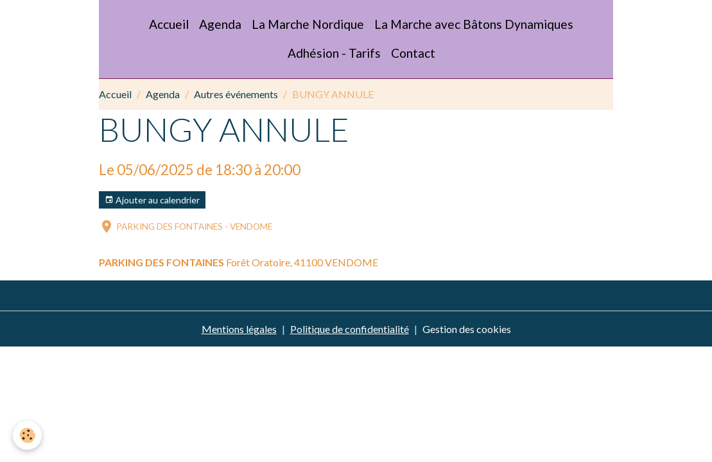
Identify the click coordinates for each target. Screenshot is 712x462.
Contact (413, 53)
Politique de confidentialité (349, 329)
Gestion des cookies (466, 329)
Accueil (169, 24)
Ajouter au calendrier (152, 200)
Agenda (220, 24)
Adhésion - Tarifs (334, 53)
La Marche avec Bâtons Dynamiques (473, 24)
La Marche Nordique (308, 24)
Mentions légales (239, 329)
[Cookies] (27, 435)
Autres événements (236, 94)
